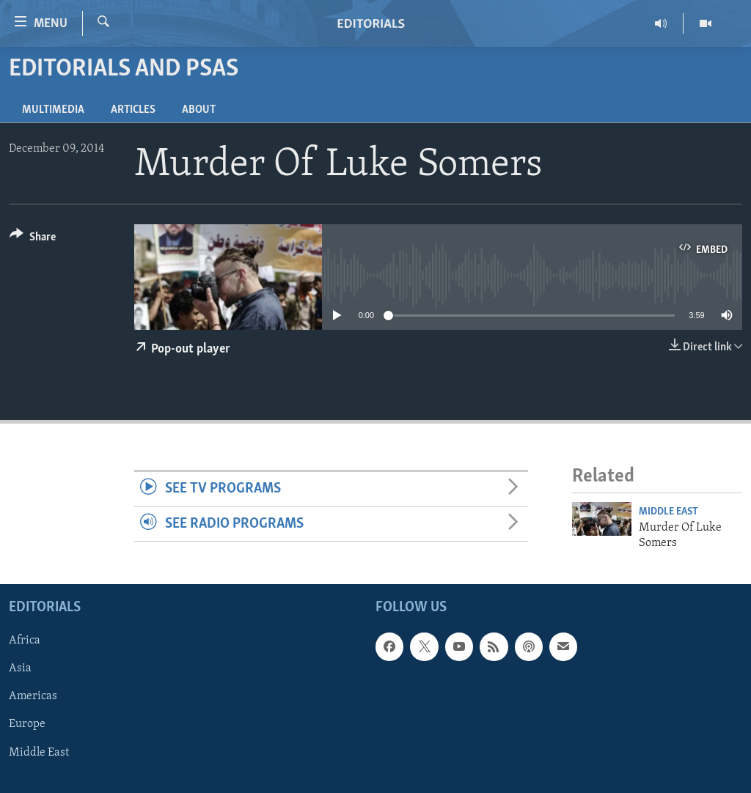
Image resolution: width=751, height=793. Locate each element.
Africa (24, 640)
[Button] (33, 239)
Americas (33, 697)
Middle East (668, 511)
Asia (20, 669)
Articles (133, 110)
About (199, 110)
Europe (27, 725)
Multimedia (53, 110)
